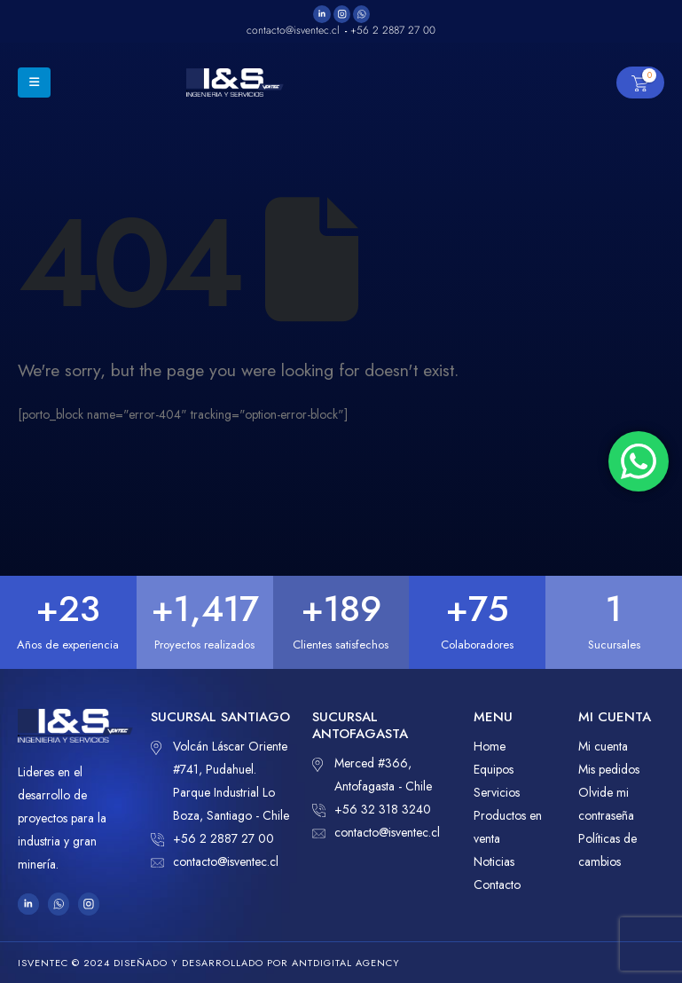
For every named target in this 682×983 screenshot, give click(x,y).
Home (490, 746)
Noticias (494, 861)
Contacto (497, 884)
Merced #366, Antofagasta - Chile (372, 773)
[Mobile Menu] (34, 82)
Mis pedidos (608, 769)
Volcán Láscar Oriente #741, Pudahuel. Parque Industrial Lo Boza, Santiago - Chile (220, 779)
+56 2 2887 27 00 (212, 838)
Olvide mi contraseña (606, 803)
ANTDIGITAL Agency (346, 962)
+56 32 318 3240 (371, 809)
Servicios (497, 792)
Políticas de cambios (607, 850)
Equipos (493, 769)
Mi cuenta (603, 746)
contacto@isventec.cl (214, 861)
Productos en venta (508, 826)
